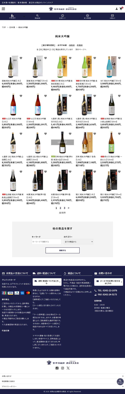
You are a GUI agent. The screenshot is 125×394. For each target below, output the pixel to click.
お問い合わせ (6, 376)
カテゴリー (68, 236)
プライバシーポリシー (9, 386)
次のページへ (80, 49)
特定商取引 (8, 381)
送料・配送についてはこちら (47, 282)
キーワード (36, 236)
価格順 (72, 45)
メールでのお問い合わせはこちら (108, 282)
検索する (62, 250)
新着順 (80, 45)
